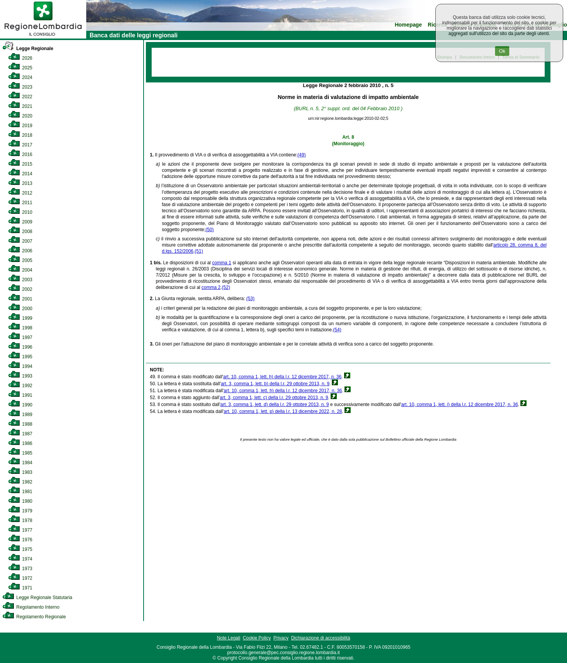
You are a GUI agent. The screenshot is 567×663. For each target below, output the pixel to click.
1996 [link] (20, 347)
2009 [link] (20, 222)
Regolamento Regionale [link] (34, 616)
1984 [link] (20, 462)
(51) (199, 251)
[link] (43, 37)
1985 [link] (20, 453)
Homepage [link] (408, 25)
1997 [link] (20, 337)
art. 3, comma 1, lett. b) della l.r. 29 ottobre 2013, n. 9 (275, 383)
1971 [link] (20, 588)
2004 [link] (20, 270)
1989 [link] (20, 414)
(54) (337, 329)
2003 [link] (20, 279)
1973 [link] (20, 568)
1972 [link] (20, 578)
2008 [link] (20, 231)
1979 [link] (20, 511)
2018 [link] (20, 135)
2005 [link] (20, 260)
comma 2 (211, 287)
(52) (226, 287)
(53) (250, 298)
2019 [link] (20, 125)
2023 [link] (20, 87)
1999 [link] (20, 318)
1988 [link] (20, 424)
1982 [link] (20, 482)
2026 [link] (20, 58)
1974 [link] (20, 559)
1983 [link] (20, 472)
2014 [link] (20, 173)
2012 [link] (20, 193)
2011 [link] (20, 202)
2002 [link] (20, 289)
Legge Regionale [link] (27, 48)
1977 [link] (20, 530)
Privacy (280, 638)
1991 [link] (20, 395)
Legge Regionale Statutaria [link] (37, 597)
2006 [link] (20, 250)
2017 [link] (20, 145)
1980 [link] (20, 501)
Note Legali (228, 638)
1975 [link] (20, 549)
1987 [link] (20, 433)
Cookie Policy (257, 638)
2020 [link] (20, 116)
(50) (210, 229)
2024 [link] (20, 77)
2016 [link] (20, 154)
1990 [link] (20, 405)
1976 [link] (20, 539)
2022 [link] (20, 96)
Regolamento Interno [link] (30, 607)
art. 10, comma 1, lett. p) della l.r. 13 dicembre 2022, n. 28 (283, 411)
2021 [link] (20, 106)
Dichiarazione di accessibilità (320, 638)
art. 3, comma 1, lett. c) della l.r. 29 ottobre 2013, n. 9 (274, 397)
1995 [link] (20, 356)
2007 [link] (20, 241)
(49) (302, 155)
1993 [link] (20, 376)
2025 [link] (20, 67)
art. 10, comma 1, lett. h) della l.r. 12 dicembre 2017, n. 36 (282, 376)
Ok (502, 51)
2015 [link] (20, 164)
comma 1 (221, 262)
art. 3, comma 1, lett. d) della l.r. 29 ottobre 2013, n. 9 (274, 404)
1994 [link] (20, 366)
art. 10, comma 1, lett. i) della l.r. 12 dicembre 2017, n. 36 (459, 404)
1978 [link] (20, 520)
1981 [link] (20, 491)
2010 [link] (20, 212)
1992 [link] (20, 385)
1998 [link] (20, 328)
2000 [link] (20, 308)
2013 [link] (20, 183)
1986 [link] (20, 443)
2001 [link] (20, 299)
